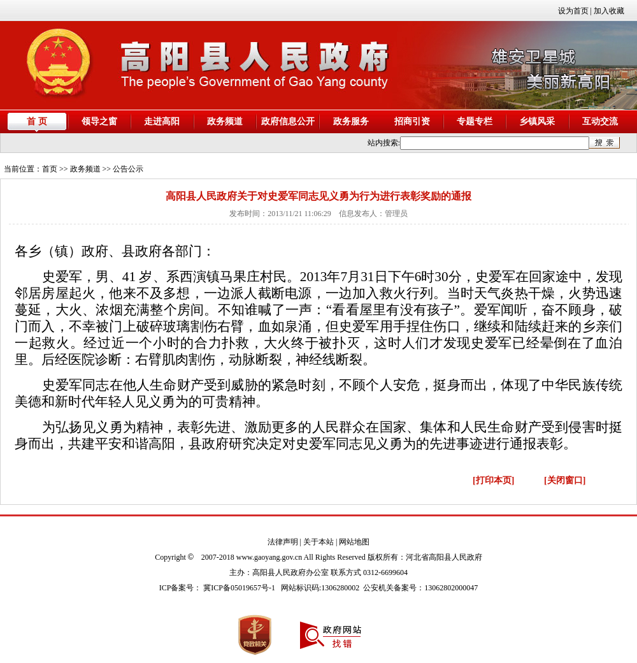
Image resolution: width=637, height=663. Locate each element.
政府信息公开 (288, 121)
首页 (49, 168)
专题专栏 (474, 121)
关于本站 (318, 541)
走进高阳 (162, 121)
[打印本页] (493, 480)
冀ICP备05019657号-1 (239, 587)
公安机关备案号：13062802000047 (420, 587)
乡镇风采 (537, 121)
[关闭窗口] (564, 480)
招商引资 (412, 121)
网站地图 (354, 541)
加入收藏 (609, 10)
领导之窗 (99, 121)
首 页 (37, 121)
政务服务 (351, 121)
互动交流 (600, 121)
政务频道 (225, 121)
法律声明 (283, 541)
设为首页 (573, 10)
